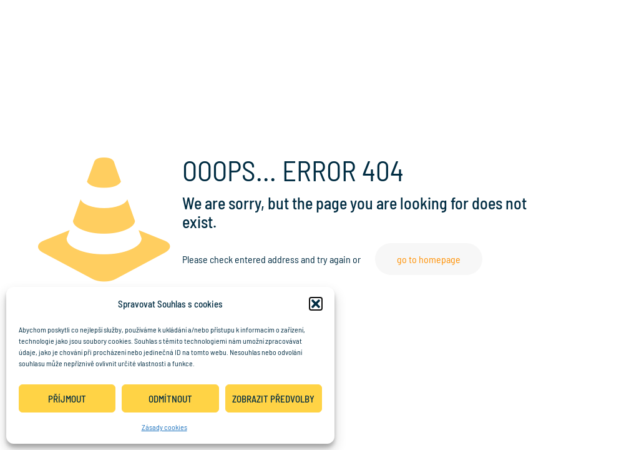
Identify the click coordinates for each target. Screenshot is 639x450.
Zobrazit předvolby (273, 398)
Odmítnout (170, 398)
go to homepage (429, 259)
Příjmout (67, 398)
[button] (316, 304)
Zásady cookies (164, 426)
